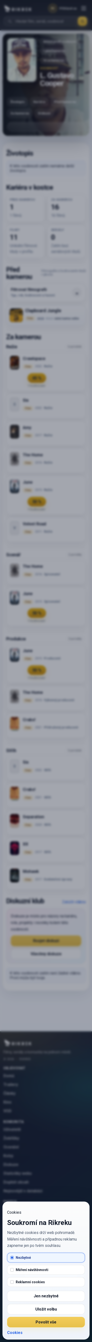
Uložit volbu (46, 1309)
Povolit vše (46, 1322)
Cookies (15, 1332)
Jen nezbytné (46, 1296)
